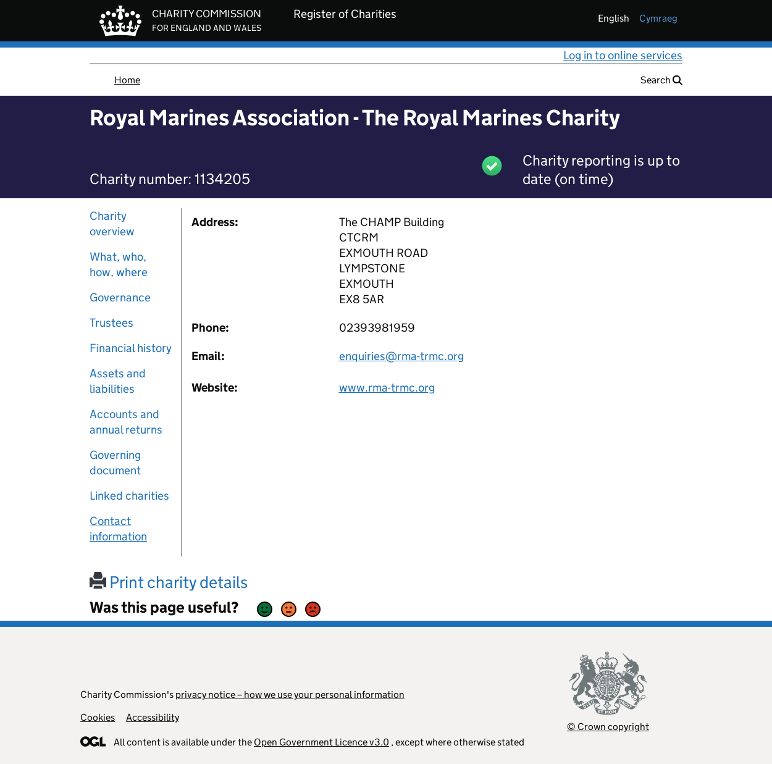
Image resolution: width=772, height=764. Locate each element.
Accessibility (152, 717)
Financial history (131, 348)
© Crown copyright (608, 727)
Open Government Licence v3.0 (321, 742)
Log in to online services (622, 55)
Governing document (115, 462)
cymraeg (658, 18)
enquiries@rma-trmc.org (401, 356)
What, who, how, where (119, 264)
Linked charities (129, 496)
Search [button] (661, 80)
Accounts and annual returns (126, 422)
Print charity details (169, 582)
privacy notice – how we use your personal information (290, 694)
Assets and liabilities (118, 381)
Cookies (97, 717)
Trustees (111, 323)
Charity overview (112, 223)
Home (127, 80)
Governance (120, 297)
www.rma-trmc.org (387, 387)
